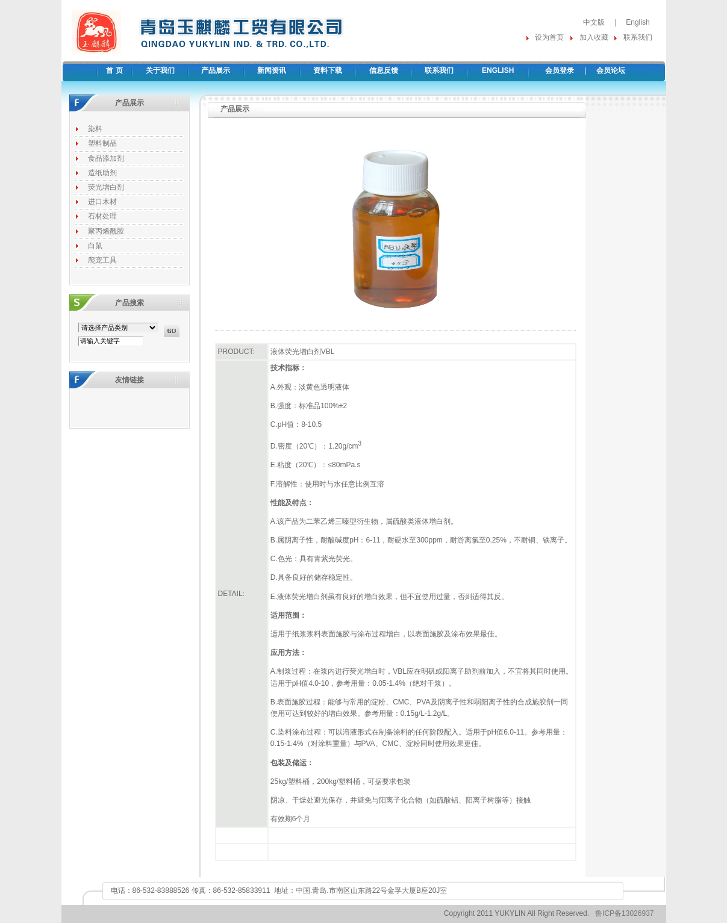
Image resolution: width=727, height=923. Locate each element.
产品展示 (215, 70)
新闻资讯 (271, 70)
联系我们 (637, 37)
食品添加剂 (106, 158)
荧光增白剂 (106, 187)
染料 (95, 129)
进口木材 (102, 201)
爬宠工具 (102, 260)
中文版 (594, 22)
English (637, 22)
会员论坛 (610, 70)
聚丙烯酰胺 (106, 231)
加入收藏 (593, 37)
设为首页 (549, 37)
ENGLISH (498, 70)
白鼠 (95, 245)
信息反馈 (383, 70)
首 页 (114, 70)
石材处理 (102, 216)
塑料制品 (102, 143)
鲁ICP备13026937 (624, 913)
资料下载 (327, 70)
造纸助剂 (102, 173)
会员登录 (559, 70)
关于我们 (160, 70)
